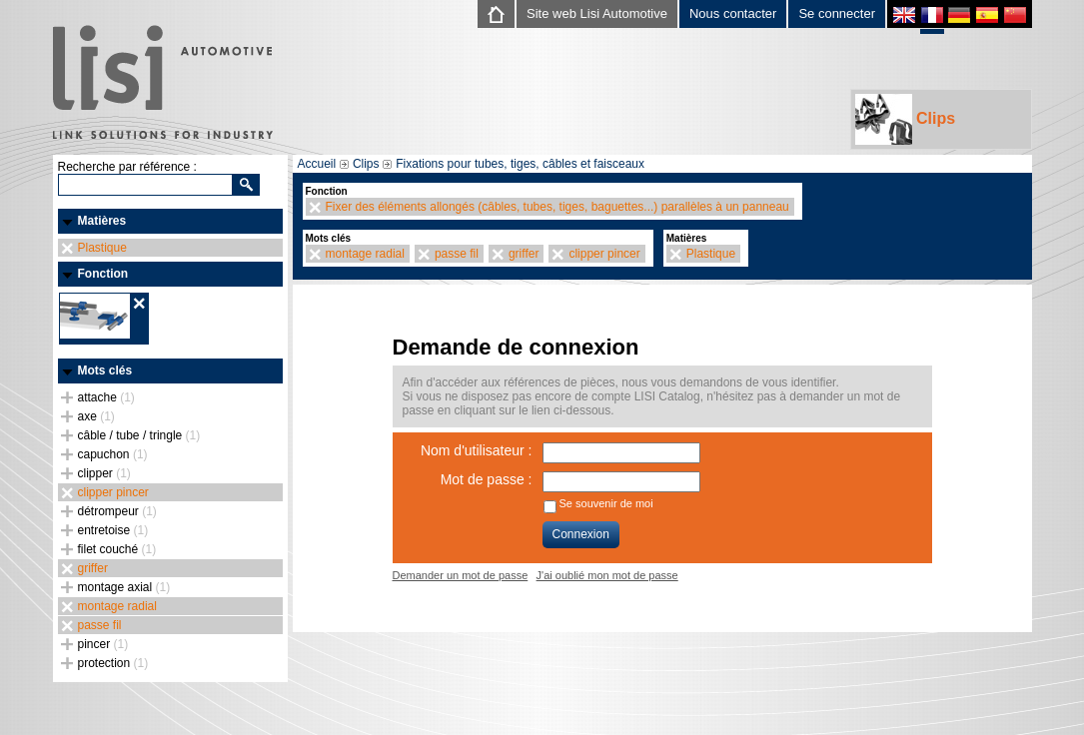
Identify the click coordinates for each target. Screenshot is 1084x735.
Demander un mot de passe (461, 575)
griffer (93, 568)
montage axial (124, 587)
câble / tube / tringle (139, 435)
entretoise (113, 530)
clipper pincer (113, 492)
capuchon (113, 454)
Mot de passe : (487, 479)
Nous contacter (732, 13)
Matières (102, 221)
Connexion (580, 534)
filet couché (117, 549)
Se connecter (836, 13)
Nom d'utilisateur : (477, 450)
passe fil (100, 625)
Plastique (102, 248)
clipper (104, 473)
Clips (905, 119)
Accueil (317, 164)
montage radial (117, 606)
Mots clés (105, 370)
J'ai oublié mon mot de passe (607, 575)
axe (96, 416)
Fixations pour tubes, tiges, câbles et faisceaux (520, 164)
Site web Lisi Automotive (597, 13)
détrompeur (117, 511)
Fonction (103, 274)
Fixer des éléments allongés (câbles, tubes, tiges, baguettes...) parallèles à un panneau (557, 207)
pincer (103, 644)
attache (106, 397)
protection (113, 663)
